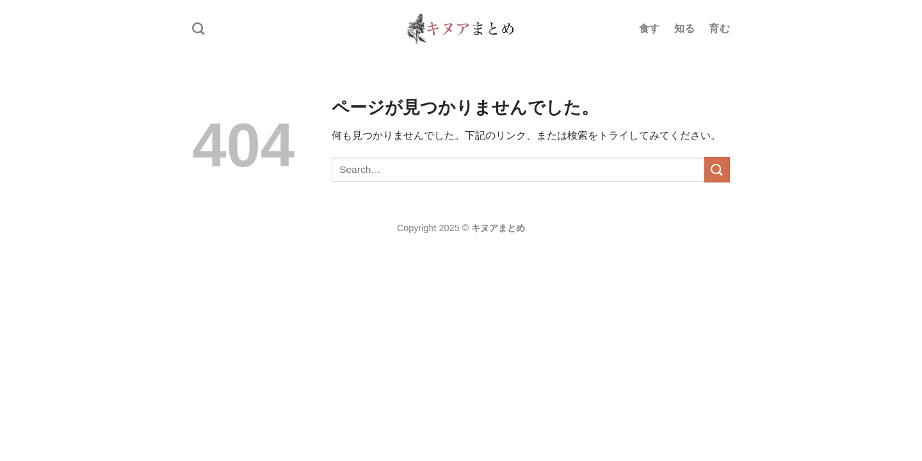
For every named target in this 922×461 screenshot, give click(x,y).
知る (684, 28)
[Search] (198, 28)
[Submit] (717, 169)
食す (649, 28)
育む (719, 28)
